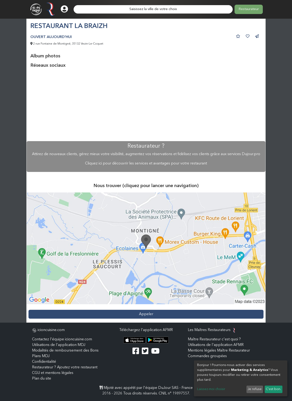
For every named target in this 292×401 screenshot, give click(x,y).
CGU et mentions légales (52, 373)
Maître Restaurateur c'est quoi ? (214, 339)
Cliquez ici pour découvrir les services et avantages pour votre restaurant (146, 163)
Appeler (146, 314)
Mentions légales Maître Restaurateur (219, 350)
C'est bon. (273, 389)
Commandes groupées (207, 356)
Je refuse (255, 389)
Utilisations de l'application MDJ (58, 345)
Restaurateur (249, 9)
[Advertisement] (146, 104)
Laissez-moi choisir (211, 389)
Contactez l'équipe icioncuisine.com (62, 339)
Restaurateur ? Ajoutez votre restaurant (64, 367)
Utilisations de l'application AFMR (216, 345)
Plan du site (41, 378)
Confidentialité (44, 362)
